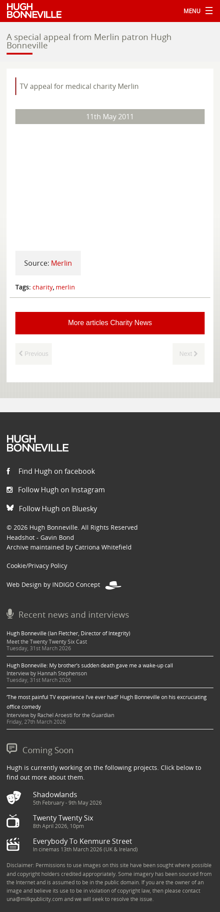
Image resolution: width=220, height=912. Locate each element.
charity (42, 287)
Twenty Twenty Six (63, 817)
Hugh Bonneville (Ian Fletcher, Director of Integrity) (68, 633)
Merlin (61, 263)
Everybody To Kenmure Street (82, 841)
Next (188, 353)
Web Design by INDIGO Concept (64, 584)
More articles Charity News (110, 322)
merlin (65, 287)
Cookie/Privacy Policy (37, 565)
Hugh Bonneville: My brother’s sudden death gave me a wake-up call (90, 665)
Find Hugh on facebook (51, 471)
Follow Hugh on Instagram (56, 489)
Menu (195, 11)
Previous (33, 353)
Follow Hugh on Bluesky (52, 508)
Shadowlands (55, 794)
